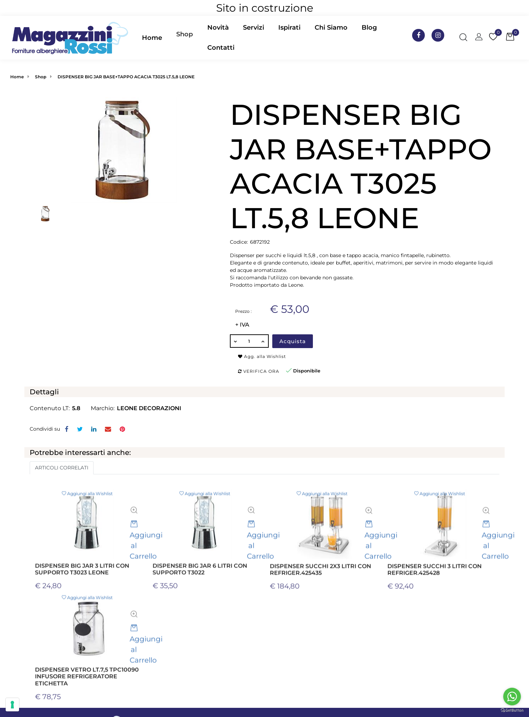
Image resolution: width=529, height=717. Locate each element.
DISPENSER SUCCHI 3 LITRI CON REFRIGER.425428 (434, 605)
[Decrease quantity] (235, 341)
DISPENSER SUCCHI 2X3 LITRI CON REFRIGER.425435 (320, 605)
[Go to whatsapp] (512, 696)
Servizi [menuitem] (253, 27)
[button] (124, 150)
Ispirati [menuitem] (289, 27)
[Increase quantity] (263, 341)
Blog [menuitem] (369, 27)
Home (17, 76)
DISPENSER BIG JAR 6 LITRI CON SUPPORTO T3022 (200, 604)
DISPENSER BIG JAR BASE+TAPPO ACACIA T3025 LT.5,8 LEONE (126, 76)
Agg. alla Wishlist (262, 356)
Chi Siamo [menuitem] (331, 27)
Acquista (292, 341)
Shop (184, 34)
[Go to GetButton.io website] (512, 710)
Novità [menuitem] (218, 27)
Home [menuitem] (152, 38)
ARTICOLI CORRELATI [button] (61, 467)
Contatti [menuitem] (220, 47)
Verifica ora (258, 371)
